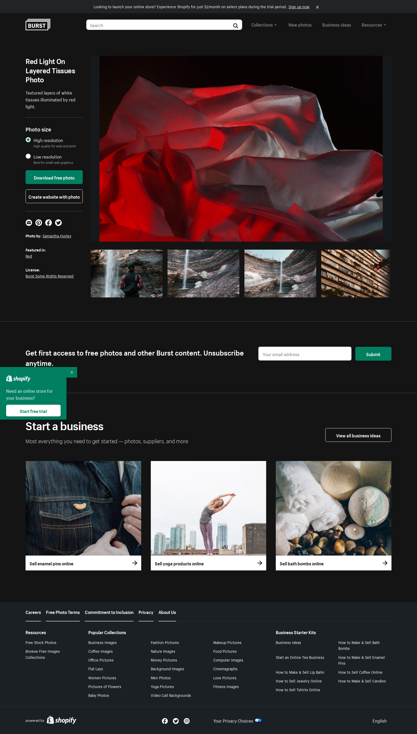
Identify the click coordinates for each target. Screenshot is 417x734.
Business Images (102, 642)
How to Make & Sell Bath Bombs (359, 645)
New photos (300, 24)
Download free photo (54, 177)
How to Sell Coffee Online (360, 672)
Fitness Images (226, 686)
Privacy (146, 611)
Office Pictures (101, 660)
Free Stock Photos (41, 642)
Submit (373, 353)
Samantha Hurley (57, 235)
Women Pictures (102, 677)
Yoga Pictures (162, 686)
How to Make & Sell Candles (362, 681)
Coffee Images (100, 651)
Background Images (167, 668)
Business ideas (336, 24)
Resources (374, 24)
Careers (33, 611)
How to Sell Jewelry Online (299, 681)
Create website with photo (54, 196)
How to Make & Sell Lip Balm (300, 672)
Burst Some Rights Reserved (49, 276)
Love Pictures (224, 677)
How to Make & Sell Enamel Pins (361, 660)
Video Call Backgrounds (171, 695)
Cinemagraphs (225, 668)
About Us (167, 611)
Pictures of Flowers (104, 686)
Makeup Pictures (227, 642)
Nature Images (163, 651)
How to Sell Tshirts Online (298, 689)
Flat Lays (95, 668)
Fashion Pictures (165, 642)
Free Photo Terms (63, 611)
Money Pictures (164, 660)
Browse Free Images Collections (43, 654)
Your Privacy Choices (237, 720)
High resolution (48, 140)
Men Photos (161, 677)
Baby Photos (98, 695)
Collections (264, 24)
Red (29, 256)
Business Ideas (288, 642)
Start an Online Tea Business (300, 657)
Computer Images (228, 660)
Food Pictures (225, 651)
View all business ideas (358, 435)
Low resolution (48, 156)
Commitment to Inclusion (109, 611)
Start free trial (33, 410)
